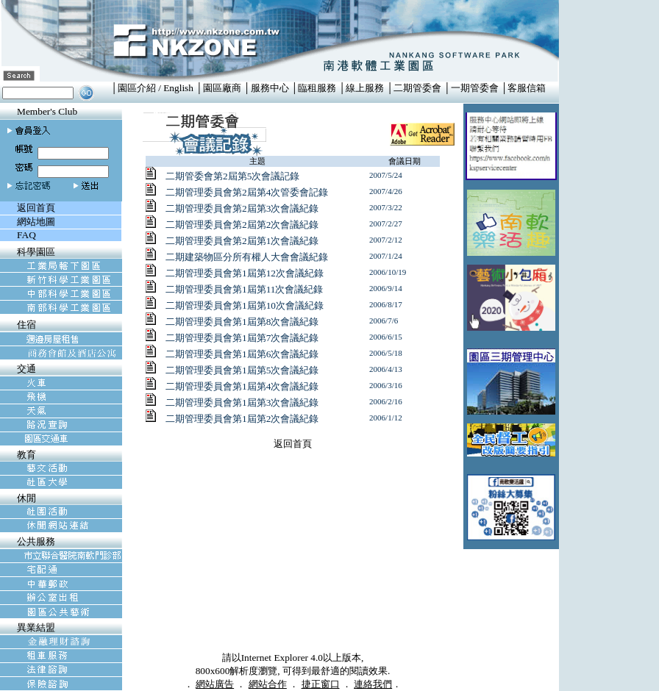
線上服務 (365, 87)
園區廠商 (222, 87)
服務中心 (270, 87)
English (178, 87)
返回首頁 (293, 443)
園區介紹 (137, 87)
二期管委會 (417, 87)
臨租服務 (317, 87)
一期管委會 (475, 87)
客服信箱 (526, 87)
